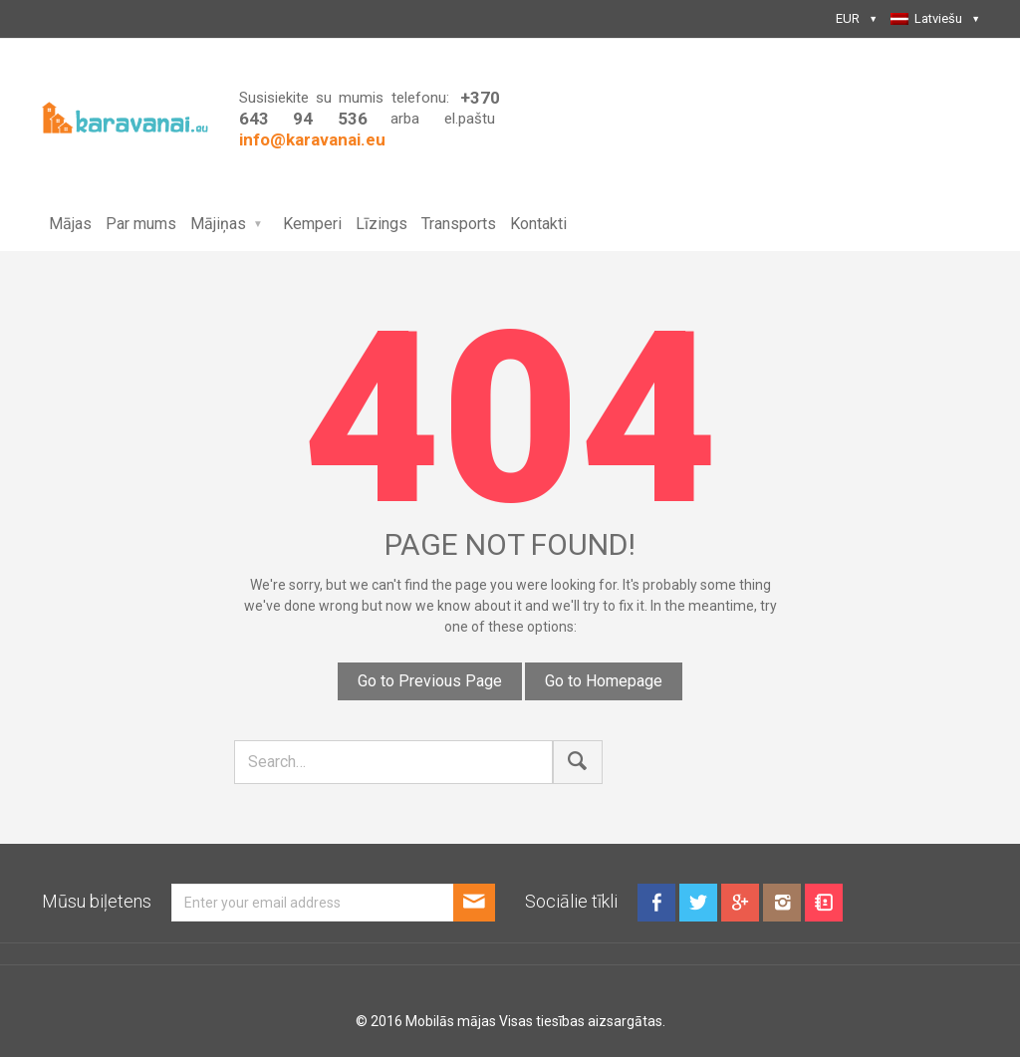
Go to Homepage (603, 680)
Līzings (381, 223)
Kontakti (538, 223)
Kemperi (312, 223)
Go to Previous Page (430, 680)
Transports (458, 223)
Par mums (141, 223)
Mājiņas (218, 223)
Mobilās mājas (450, 1021)
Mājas (70, 223)
